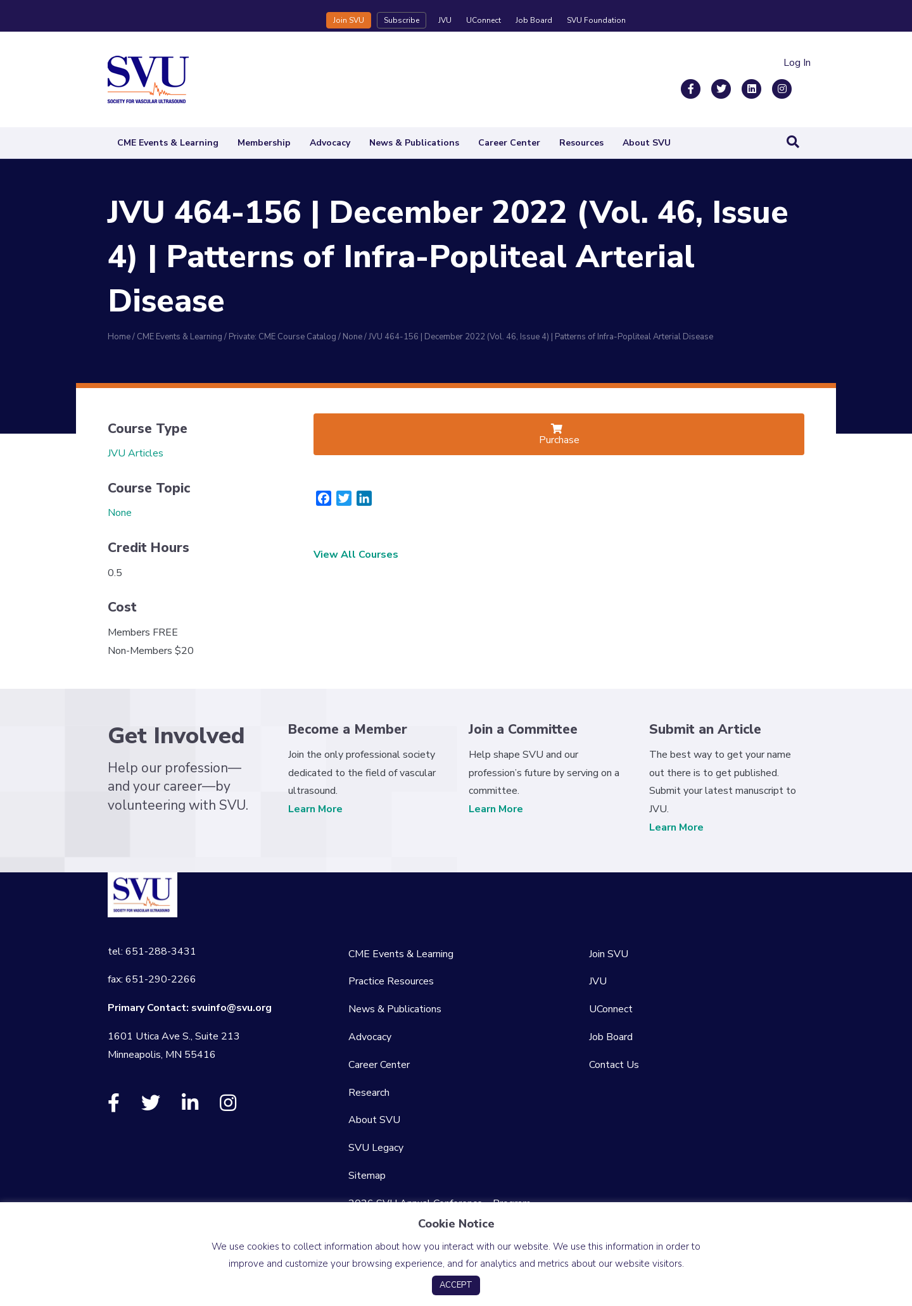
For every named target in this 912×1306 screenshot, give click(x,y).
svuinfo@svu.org (231, 1008)
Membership (264, 143)
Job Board (534, 20)
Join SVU (348, 20)
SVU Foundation (596, 20)
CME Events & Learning (167, 143)
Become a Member (347, 729)
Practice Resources (391, 981)
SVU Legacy (375, 1148)
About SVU (647, 143)
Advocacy (330, 143)
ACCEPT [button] (456, 1285)
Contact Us (614, 1065)
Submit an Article (705, 729)
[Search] (793, 141)
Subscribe (401, 20)
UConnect (483, 20)
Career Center (509, 143)
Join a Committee (523, 729)
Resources (581, 143)
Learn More (315, 809)
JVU (445, 20)
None (120, 513)
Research (369, 1093)
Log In (797, 63)
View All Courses (356, 555)
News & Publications (414, 143)
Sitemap (367, 1176)
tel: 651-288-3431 (152, 951)
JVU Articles (135, 453)
